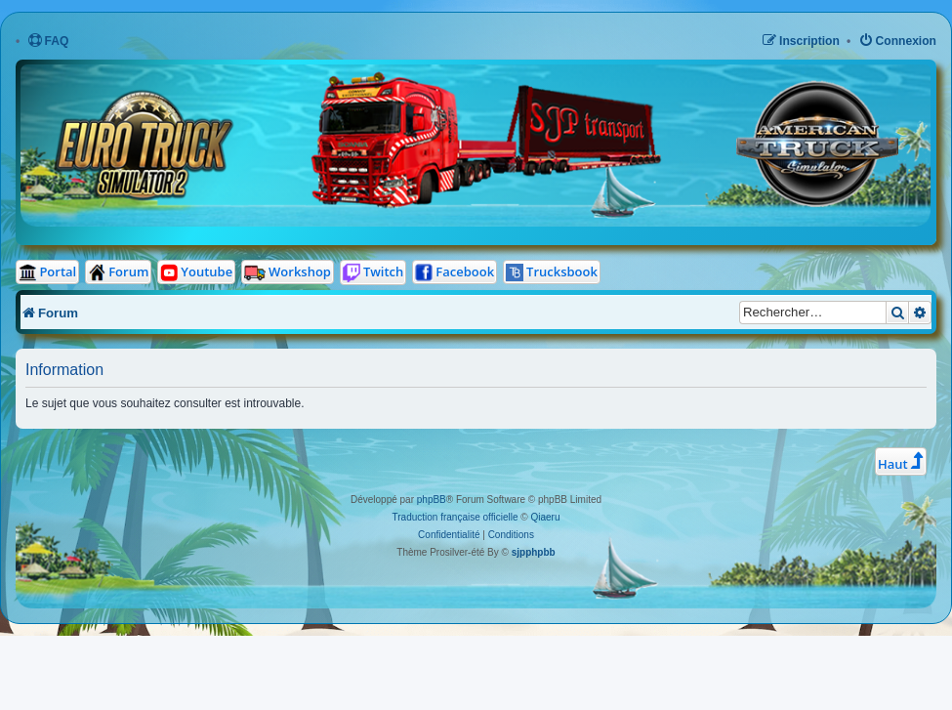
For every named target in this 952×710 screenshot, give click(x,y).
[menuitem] (48, 41)
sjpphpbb (534, 552)
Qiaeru (544, 517)
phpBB (431, 499)
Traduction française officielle (455, 517)
